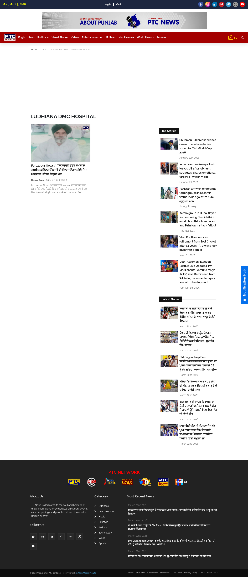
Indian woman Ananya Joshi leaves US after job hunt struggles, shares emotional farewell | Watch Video (197, 170)
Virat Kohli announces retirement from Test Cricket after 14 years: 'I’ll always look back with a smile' (198, 243)
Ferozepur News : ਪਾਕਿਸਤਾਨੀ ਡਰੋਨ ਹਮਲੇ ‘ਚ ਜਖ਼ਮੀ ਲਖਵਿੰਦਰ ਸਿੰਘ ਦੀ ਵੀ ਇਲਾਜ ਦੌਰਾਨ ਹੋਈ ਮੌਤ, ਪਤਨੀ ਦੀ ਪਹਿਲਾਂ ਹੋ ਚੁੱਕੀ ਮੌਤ (59, 170)
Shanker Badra (37, 180)
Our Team (177, 572)
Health (100, 516)
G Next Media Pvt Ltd (86, 573)
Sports (100, 543)
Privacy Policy (190, 572)
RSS (216, 572)
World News (145, 37)
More (161, 37)
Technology (103, 532)
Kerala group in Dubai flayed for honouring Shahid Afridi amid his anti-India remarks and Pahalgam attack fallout (197, 219)
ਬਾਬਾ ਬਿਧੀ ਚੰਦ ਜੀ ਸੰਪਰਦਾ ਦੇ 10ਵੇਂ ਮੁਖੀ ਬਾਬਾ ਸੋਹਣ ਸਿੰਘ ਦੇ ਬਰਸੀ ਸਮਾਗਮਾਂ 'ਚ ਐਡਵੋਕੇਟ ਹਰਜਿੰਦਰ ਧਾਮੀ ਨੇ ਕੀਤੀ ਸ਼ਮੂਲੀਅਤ (197, 432)
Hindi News (126, 37)
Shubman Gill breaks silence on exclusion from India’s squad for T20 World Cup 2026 (197, 146)
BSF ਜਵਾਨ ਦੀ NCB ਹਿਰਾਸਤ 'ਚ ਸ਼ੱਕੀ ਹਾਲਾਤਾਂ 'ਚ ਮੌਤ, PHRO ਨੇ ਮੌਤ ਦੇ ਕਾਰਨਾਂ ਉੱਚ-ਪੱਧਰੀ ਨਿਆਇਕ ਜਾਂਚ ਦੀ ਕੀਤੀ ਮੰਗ (198, 408)
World (99, 538)
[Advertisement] (124, 81)
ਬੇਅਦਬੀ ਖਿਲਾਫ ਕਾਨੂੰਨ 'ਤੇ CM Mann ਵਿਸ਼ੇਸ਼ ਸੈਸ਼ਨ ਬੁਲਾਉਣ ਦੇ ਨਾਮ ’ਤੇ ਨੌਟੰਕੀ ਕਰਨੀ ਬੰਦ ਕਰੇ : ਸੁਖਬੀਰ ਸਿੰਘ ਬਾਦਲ (198, 339)
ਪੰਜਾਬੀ (118, 4)
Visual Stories (59, 37)
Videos (75, 37)
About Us (140, 572)
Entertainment (92, 37)
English (108, 4)
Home (34, 49)
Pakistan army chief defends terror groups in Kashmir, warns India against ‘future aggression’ (197, 195)
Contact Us (152, 572)
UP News (110, 37)
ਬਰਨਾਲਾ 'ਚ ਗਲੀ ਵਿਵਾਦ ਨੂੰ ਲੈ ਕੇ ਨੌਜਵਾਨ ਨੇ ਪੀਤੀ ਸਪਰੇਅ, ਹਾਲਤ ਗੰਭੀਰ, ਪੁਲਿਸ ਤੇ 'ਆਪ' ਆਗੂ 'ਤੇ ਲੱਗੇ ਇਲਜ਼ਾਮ (197, 315)
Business (101, 506)
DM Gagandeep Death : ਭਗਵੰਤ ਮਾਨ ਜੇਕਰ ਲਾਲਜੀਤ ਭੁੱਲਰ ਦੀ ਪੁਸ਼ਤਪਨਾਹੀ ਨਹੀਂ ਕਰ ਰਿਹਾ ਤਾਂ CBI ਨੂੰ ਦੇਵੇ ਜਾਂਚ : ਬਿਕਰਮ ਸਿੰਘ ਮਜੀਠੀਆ (198, 363)
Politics (43, 37)
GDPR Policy (206, 572)
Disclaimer (165, 572)
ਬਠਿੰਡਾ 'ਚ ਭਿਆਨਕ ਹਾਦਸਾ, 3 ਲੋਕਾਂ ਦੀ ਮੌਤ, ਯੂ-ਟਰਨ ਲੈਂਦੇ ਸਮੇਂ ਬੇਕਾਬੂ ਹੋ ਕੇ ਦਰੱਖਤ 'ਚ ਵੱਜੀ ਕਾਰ (198, 385)
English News (26, 37)
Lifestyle (101, 522)
